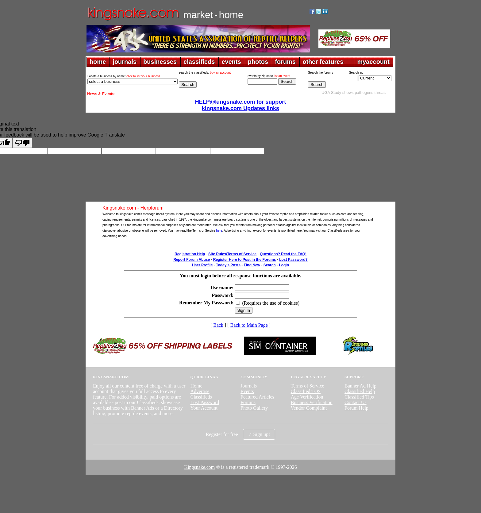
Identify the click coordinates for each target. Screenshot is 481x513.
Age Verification (307, 396)
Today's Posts (228, 265)
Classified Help (359, 391)
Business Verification (312, 402)
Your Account (203, 408)
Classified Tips (359, 396)
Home (196, 385)
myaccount (373, 61)
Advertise (199, 391)
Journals (248, 385)
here (219, 230)
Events (247, 391)
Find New (252, 265)
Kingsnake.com (199, 467)
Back (218, 325)
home (98, 61)
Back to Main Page (249, 325)
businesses (160, 61)
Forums (248, 402)
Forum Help (356, 408)
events (231, 61)
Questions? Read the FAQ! (283, 254)
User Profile (202, 265)
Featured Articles (257, 396)
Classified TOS (306, 391)
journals (125, 61)
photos (258, 61)
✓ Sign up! (259, 434)
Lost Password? (293, 259)
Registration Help (190, 254)
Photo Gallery (254, 408)
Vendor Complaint (309, 408)
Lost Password (204, 402)
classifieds (199, 61)
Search (270, 265)
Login (284, 265)
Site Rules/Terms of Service (232, 254)
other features (322, 61)
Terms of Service (307, 385)
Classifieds (201, 396)
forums (285, 61)
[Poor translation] (22, 143)
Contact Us (355, 402)
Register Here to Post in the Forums (244, 259)
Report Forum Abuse (191, 259)
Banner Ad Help (360, 385)
